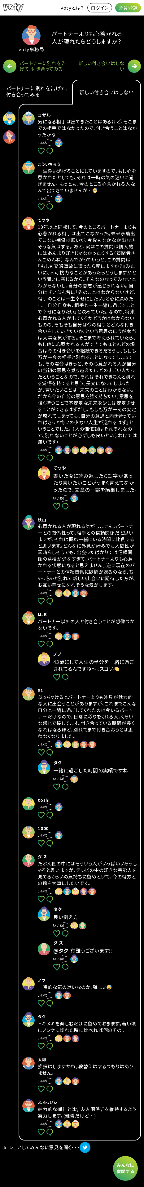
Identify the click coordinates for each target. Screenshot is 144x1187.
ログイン (100, 7)
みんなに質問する (125, 1168)
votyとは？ (72, 7)
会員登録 (128, 7)
